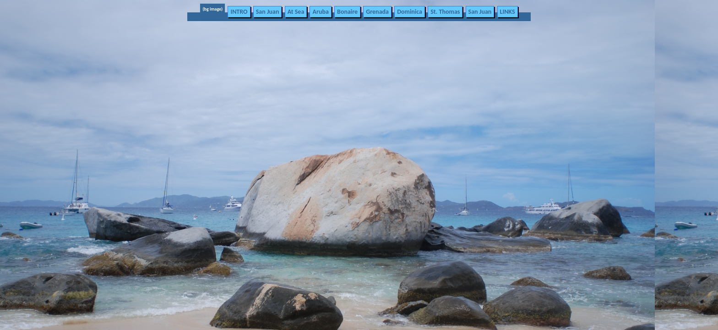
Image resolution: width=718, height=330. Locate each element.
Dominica (409, 12)
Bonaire (347, 12)
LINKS (507, 12)
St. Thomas (445, 12)
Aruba (320, 12)
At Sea (296, 12)
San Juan (267, 12)
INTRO (238, 12)
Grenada (377, 12)
